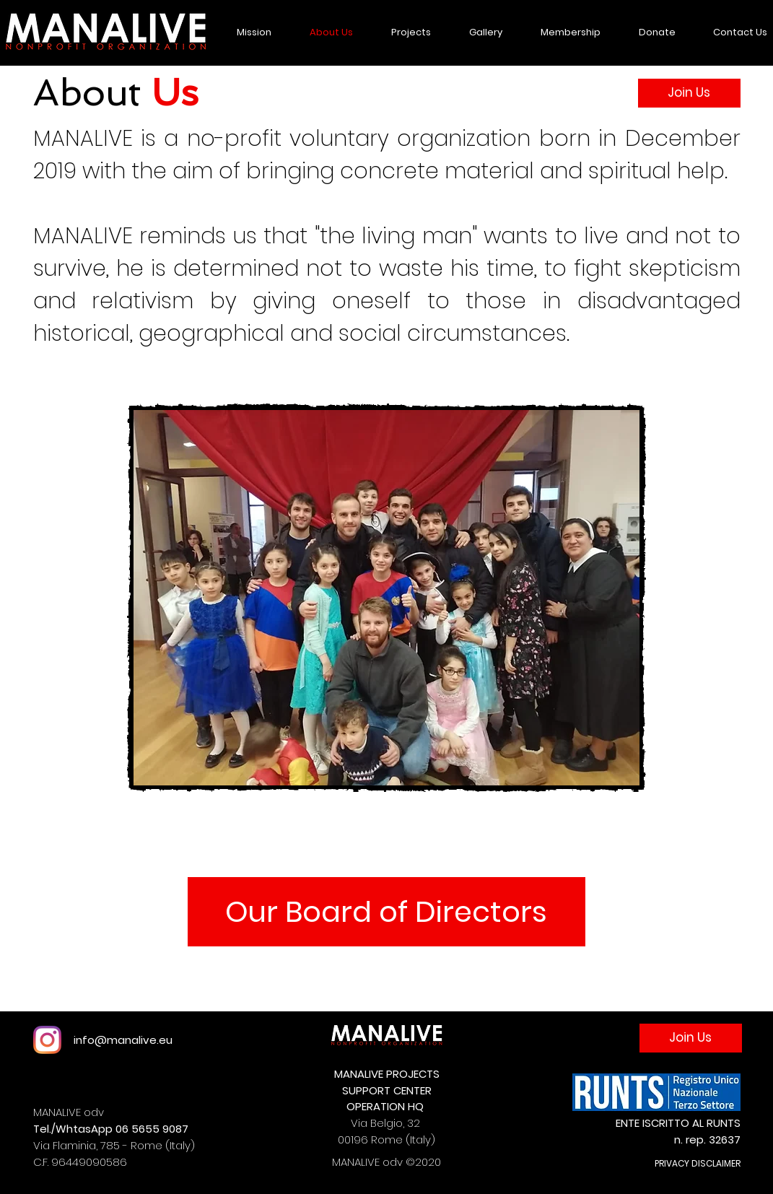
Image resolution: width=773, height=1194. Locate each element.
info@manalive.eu (123, 1039)
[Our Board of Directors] (386, 911)
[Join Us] (689, 93)
